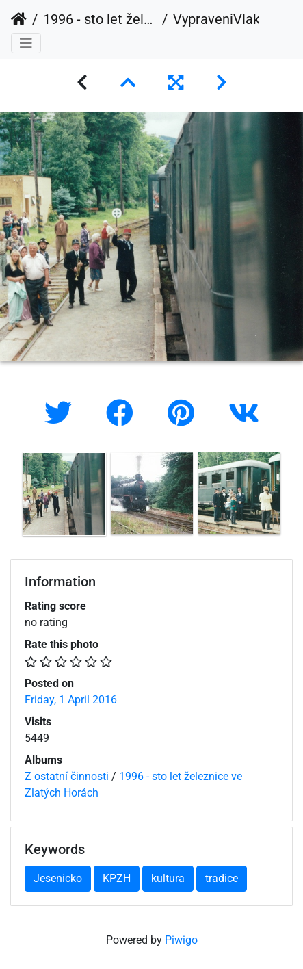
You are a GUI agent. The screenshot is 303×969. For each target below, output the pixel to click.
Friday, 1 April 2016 (71, 699)
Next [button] (293, 497)
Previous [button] (10, 497)
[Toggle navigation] (26, 43)
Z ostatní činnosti (67, 776)
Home (19, 19)
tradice (221, 878)
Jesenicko (58, 878)
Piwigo (181, 939)
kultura (168, 878)
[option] (64, 494)
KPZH (117, 878)
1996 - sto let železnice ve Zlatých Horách (100, 19)
